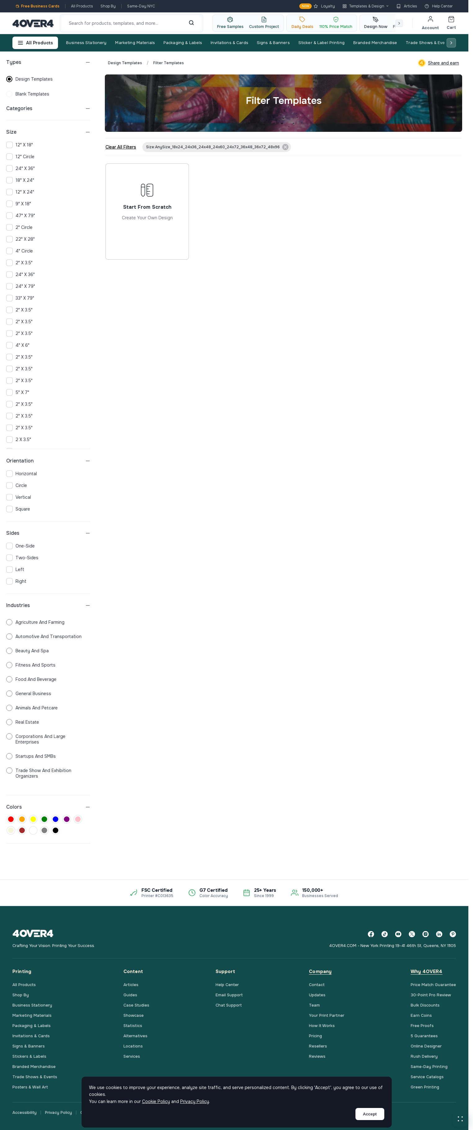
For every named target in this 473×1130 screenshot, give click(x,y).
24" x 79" (20, 286)
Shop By (108, 6)
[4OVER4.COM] (33, 23)
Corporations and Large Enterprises (35, 739)
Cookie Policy (156, 1101)
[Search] (191, 23)
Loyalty (317, 6)
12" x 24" (20, 192)
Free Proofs (422, 1025)
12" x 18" (19, 145)
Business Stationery (86, 42)
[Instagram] (425, 934)
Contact (317, 984)
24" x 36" (20, 168)
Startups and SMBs (31, 756)
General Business (28, 693)
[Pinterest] (453, 934)
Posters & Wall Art (30, 1087)
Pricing (315, 1035)
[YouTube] (398, 934)
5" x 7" (17, 392)
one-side (20, 546)
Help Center (439, 6)
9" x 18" (18, 204)
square (18, 509)
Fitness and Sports (31, 665)
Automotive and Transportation (44, 636)
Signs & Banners (273, 42)
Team (314, 1005)
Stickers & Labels (29, 1056)
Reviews (317, 1056)
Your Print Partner (326, 1015)
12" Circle (20, 156)
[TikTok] (385, 934)
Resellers (318, 1046)
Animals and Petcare (32, 708)
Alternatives (135, 1035)
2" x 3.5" (19, 263)
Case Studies (136, 1005)
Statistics (132, 1025)
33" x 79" (20, 298)
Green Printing (425, 1087)
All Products (82, 6)
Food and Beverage (31, 679)
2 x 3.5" (18, 439)
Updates (317, 995)
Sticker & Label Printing (321, 42)
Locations (133, 1046)
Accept (370, 1114)
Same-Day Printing (429, 1066)
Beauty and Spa (27, 651)
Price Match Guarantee (433, 984)
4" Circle (19, 251)
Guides (130, 995)
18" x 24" (20, 180)
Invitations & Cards (229, 42)
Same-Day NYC (141, 6)
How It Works (322, 1025)
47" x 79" (20, 215)
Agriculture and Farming (35, 622)
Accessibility (24, 1112)
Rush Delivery (424, 1056)
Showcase (133, 1015)
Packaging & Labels (182, 42)
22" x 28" (20, 239)
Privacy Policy (58, 1112)
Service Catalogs (427, 1076)
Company (320, 971)
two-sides (22, 558)
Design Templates (125, 62)
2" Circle (19, 227)
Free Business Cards (38, 6)
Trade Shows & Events (428, 42)
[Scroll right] (399, 23)
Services (131, 1056)
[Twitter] (412, 934)
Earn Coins (421, 1015)
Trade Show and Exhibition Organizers (38, 773)
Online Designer (426, 1046)
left (15, 569)
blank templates (27, 94)
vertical (18, 497)
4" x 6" (17, 345)
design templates (29, 79)
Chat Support (229, 1005)
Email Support (229, 995)
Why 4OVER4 (427, 971)
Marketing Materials (134, 42)
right (16, 581)
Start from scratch (147, 234)
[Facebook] (371, 934)
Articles (406, 6)
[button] (460, 1119)
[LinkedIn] (439, 934)
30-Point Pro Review (431, 995)
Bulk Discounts (425, 1005)
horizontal (21, 473)
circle (16, 485)
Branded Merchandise (375, 42)
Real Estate (22, 722)
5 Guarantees (424, 1035)
